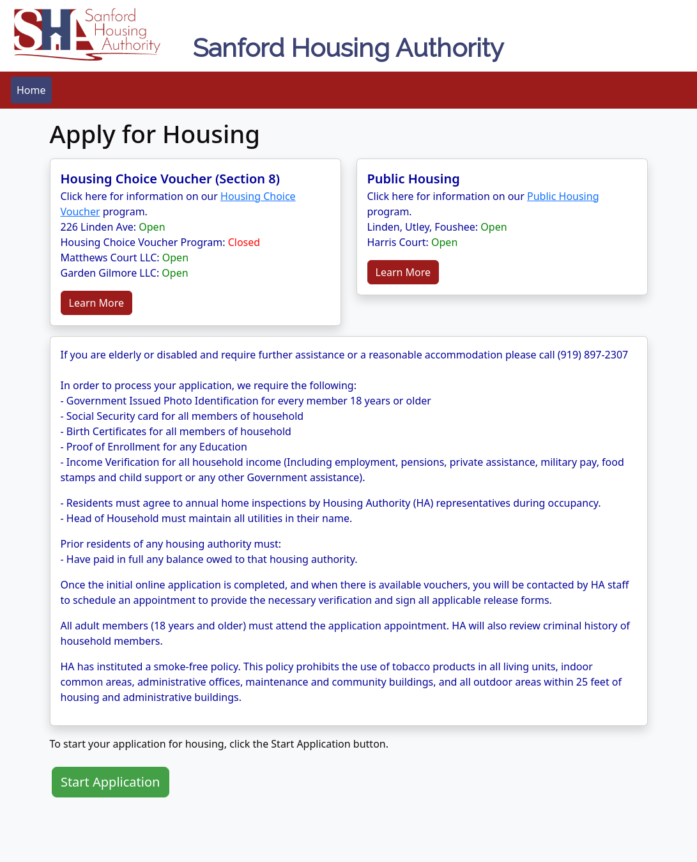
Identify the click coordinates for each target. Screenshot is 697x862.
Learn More (97, 303)
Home (31, 90)
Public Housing (563, 196)
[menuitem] (31, 90)
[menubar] (31, 90)
